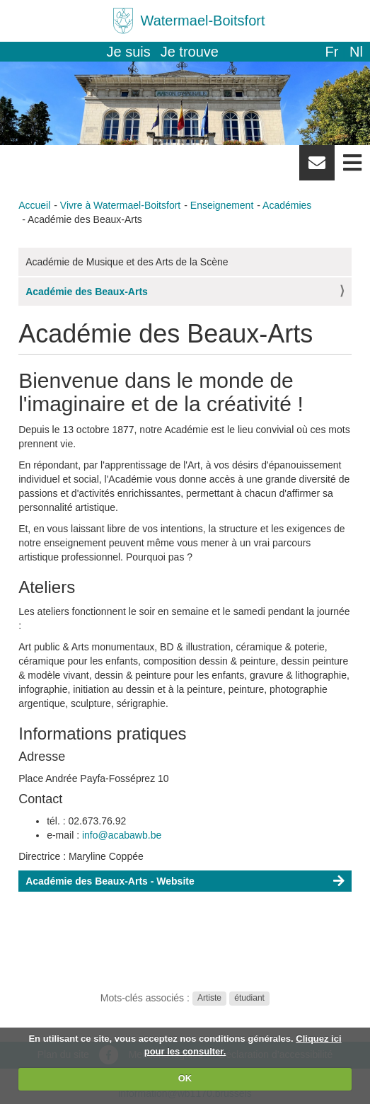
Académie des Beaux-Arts (86, 291)
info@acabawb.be (121, 835)
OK (185, 1078)
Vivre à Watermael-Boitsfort (120, 205)
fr (331, 51)
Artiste (209, 999)
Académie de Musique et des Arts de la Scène (126, 262)
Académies (286, 205)
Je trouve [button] (190, 51)
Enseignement (222, 205)
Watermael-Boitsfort (203, 20)
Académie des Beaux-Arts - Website (110, 881)
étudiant (249, 999)
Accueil (34, 205)
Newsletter (317, 167)
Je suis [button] (129, 51)
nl (356, 51)
